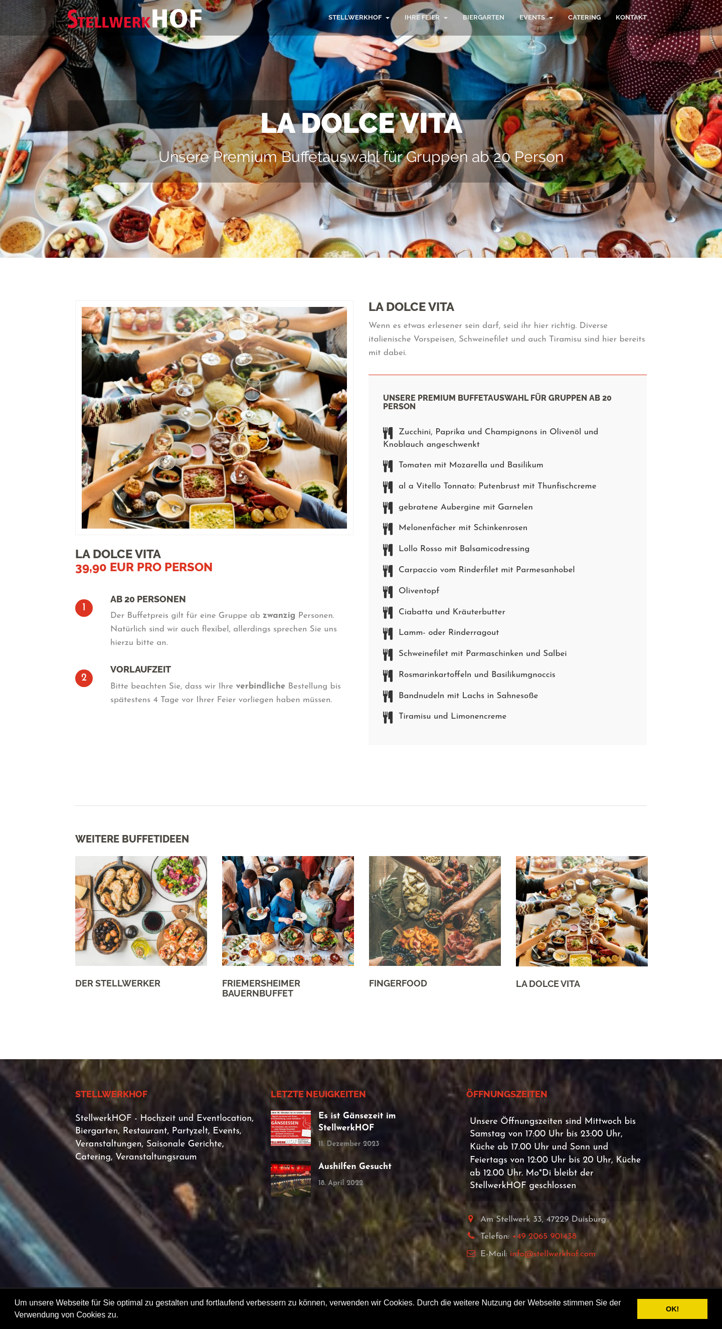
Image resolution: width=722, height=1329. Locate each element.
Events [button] (536, 17)
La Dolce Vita (548, 983)
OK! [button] (672, 1309)
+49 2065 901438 (544, 1236)
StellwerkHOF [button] (359, 17)
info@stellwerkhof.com (553, 1254)
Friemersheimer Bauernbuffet (261, 988)
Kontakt (631, 17)
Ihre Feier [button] (426, 17)
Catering (584, 17)
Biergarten (483, 17)
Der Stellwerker (117, 983)
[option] (141, 921)
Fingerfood (398, 983)
